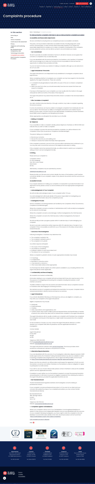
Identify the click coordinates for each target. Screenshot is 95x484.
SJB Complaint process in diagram (39, 419)
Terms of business (15, 39)
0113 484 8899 (81, 459)
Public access (64, 3)
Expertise (48, 7)
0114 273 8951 (48, 459)
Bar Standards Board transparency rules (16, 50)
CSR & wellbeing (86, 7)
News (66, 7)
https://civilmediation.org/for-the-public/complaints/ (45, 416)
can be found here (57, 346)
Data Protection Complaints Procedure (18, 58)
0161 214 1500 (16, 459)
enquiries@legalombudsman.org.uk (43, 342)
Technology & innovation (17, 53)
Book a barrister (82, 3)
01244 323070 (32, 459)
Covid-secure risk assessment (19, 42)
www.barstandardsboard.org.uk (44, 404)
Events (71, 7)
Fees (12, 37)
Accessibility (21, 476)
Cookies (20, 474)
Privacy (12, 44)
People (42, 7)
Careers (76, 7)
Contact (72, 3)
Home (31, 32)
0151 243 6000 (64, 459)
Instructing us (58, 7)
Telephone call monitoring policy (18, 46)
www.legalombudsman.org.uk (43, 343)
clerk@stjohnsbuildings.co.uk (38, 171)
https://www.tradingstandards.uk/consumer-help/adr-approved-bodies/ (53, 359)
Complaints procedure (17, 55)
